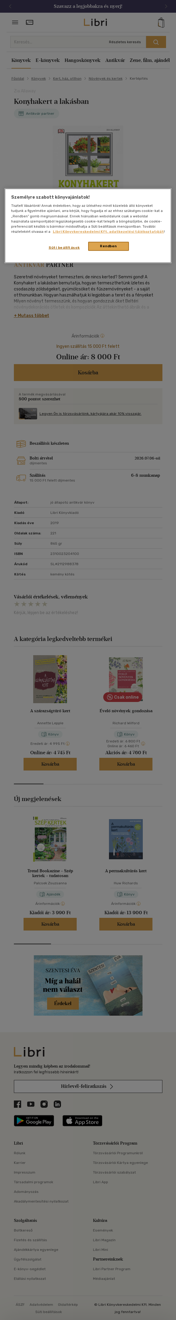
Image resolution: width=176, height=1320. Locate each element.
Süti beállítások (64, 247)
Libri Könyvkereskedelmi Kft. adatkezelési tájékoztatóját (108, 231)
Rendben (108, 246)
